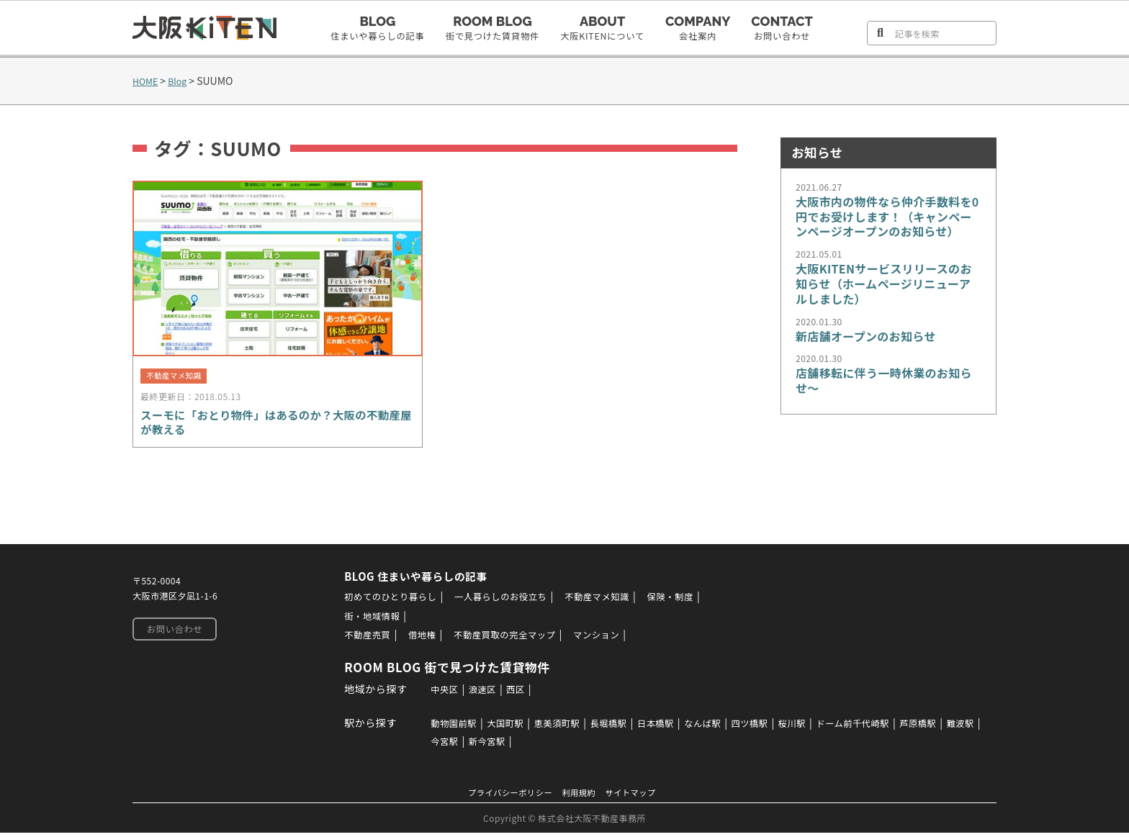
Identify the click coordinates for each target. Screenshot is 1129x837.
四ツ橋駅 (774, 727)
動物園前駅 (444, 727)
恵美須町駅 (560, 727)
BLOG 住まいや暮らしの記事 (413, 580)
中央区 (434, 693)
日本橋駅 (670, 727)
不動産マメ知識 (616, 601)
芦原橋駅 (962, 727)
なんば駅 (721, 727)
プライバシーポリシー (504, 796)
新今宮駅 (523, 745)
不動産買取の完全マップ (510, 639)
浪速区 (476, 693)
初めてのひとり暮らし (385, 601)
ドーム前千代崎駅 (888, 727)
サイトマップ (639, 796)
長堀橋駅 (617, 727)
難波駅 (434, 745)
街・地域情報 (363, 620)
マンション (612, 639)
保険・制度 (697, 601)
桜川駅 (821, 727)
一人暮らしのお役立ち (508, 601)
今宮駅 (476, 745)
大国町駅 (502, 727)
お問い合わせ (172, 635)
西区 (512, 693)
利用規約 (581, 796)
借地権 (418, 639)
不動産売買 (358, 639)
